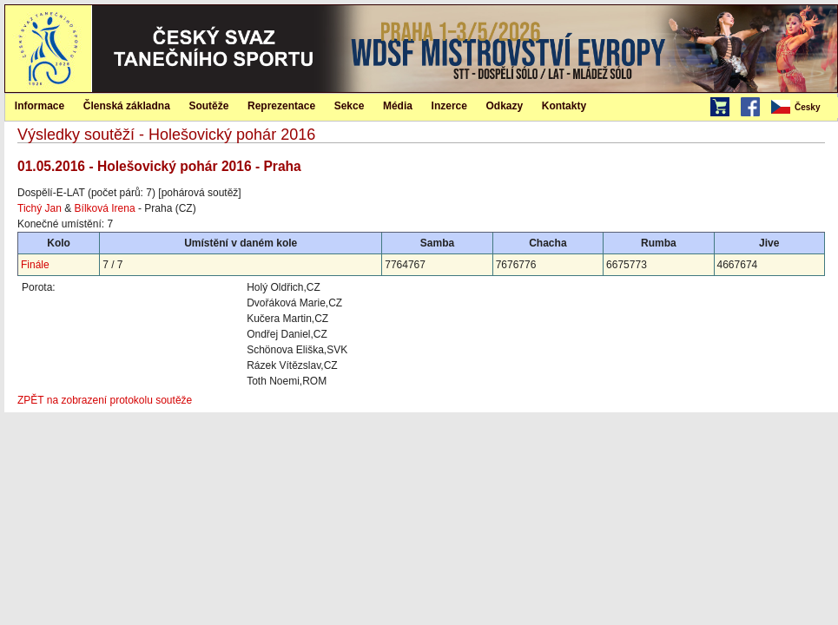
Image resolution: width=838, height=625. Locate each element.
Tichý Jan (39, 208)
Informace (39, 106)
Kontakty (564, 106)
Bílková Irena (105, 208)
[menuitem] (803, 107)
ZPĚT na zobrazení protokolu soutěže (104, 400)
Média (397, 106)
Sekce (349, 106)
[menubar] (803, 107)
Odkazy (505, 106)
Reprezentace (281, 106)
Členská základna (126, 106)
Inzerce (449, 106)
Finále (35, 265)
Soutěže (208, 106)
